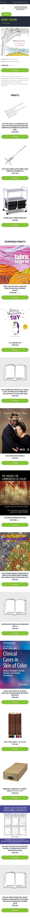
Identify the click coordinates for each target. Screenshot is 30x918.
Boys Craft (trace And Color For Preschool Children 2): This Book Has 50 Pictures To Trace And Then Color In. (15, 848)
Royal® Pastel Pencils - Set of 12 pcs (15, 742)
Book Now (6, 14)
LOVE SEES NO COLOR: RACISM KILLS (15, 456)
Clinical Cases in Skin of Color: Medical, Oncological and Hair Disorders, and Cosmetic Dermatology (15, 693)
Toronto (4, 2)
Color (16, 59)
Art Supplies (11, 59)
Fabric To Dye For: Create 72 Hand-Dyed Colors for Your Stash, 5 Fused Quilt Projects (15, 288)
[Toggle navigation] (3, 8)
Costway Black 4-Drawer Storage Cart (15, 218)
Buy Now (15, 70)
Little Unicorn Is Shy (15, 343)
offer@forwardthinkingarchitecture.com (20, 2)
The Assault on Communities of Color (15, 518)
